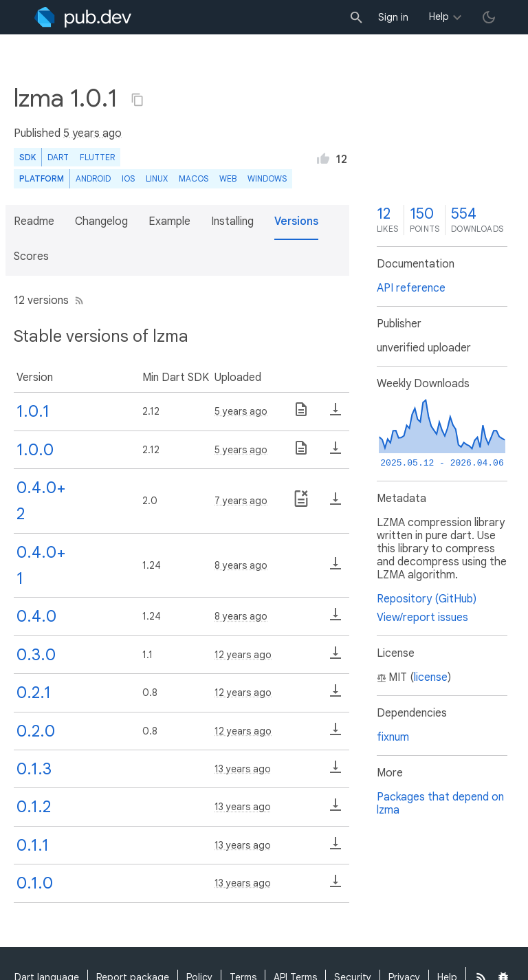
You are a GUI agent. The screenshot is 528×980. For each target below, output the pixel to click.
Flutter (97, 157)
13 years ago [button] (242, 769)
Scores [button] (31, 256)
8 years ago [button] (240, 565)
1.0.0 (35, 449)
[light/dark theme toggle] (489, 17)
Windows (267, 178)
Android (93, 178)
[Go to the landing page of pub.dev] (82, 17)
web (227, 178)
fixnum (393, 737)
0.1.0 (34, 883)
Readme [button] (34, 221)
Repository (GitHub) (426, 599)
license (431, 677)
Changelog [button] (101, 221)
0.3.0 (36, 654)
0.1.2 (33, 806)
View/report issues (422, 617)
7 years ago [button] (240, 500)
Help (439, 16)
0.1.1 (32, 845)
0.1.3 (34, 769)
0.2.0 (35, 731)
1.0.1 (33, 411)
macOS (193, 178)
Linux (157, 178)
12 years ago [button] (243, 655)
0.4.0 (36, 616)
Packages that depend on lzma (440, 803)
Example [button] (169, 221)
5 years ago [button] (92, 133)
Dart (58, 157)
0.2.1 (33, 692)
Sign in (393, 17)
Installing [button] (232, 221)
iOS (128, 178)
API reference (411, 288)
